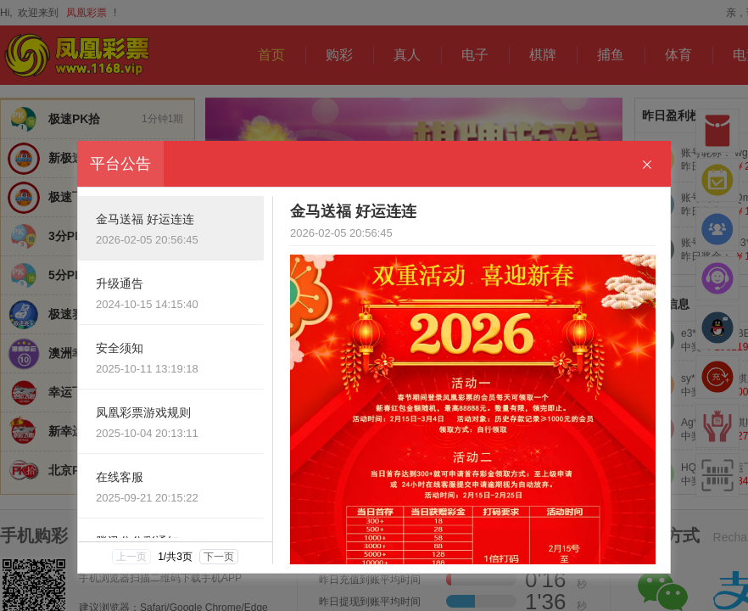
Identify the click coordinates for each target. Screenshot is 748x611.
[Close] (647, 165)
